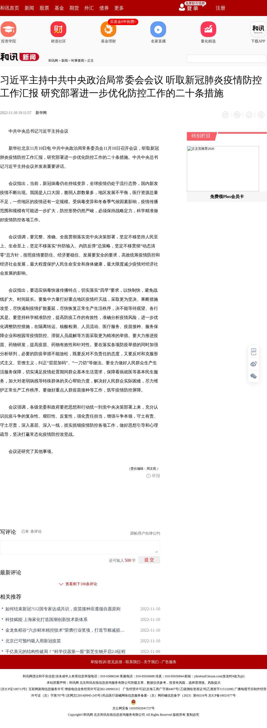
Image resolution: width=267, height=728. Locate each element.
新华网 (41, 113)
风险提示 (214, 682)
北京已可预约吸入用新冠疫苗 (33, 640)
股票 (44, 8)
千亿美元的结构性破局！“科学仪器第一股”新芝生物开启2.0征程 (65, 651)
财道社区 (58, 32)
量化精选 (208, 32)
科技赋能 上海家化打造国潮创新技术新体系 (46, 619)
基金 (59, 8)
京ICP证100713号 (14, 689)
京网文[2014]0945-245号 (83, 695)
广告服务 (169, 662)
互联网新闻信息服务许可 (46, 689)
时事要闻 (77, 60)
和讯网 (53, 60)
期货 (74, 8)
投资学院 (9, 32)
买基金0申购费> (123, 22)
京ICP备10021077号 (222, 695)
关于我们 (151, 662)
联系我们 (132, 662)
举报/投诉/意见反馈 (107, 662)
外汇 (89, 8)
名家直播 (158, 32)
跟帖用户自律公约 (145, 533)
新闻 (29, 8)
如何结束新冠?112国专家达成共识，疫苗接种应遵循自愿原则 (62, 608)
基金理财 (108, 32)
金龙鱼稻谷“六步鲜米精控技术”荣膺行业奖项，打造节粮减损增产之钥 (66, 630)
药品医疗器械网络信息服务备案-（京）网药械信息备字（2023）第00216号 (154, 695)
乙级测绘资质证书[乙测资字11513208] (207, 689)
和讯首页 (9, 8)
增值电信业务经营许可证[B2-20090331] (92, 689)
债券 (104, 8)
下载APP (258, 32)
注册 (220, 8)
